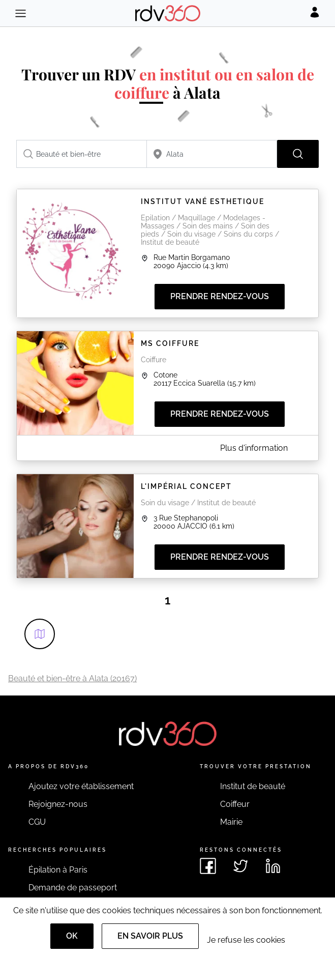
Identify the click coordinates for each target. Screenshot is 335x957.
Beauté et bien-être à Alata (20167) (72, 678)
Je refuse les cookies (246, 940)
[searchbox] (81, 154)
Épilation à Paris (57, 870)
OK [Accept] (72, 936)
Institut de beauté (252, 786)
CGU (37, 822)
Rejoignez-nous (57, 804)
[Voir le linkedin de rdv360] (273, 866)
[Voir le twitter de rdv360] (240, 866)
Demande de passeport (72, 887)
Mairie (231, 822)
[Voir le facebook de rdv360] (208, 866)
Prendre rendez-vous (219, 296)
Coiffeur (235, 804)
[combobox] (81, 154)
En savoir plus (150, 936)
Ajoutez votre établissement (81, 786)
